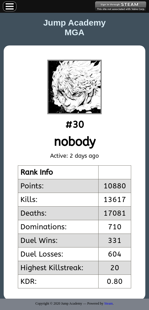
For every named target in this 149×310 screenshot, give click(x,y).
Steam (108, 303)
